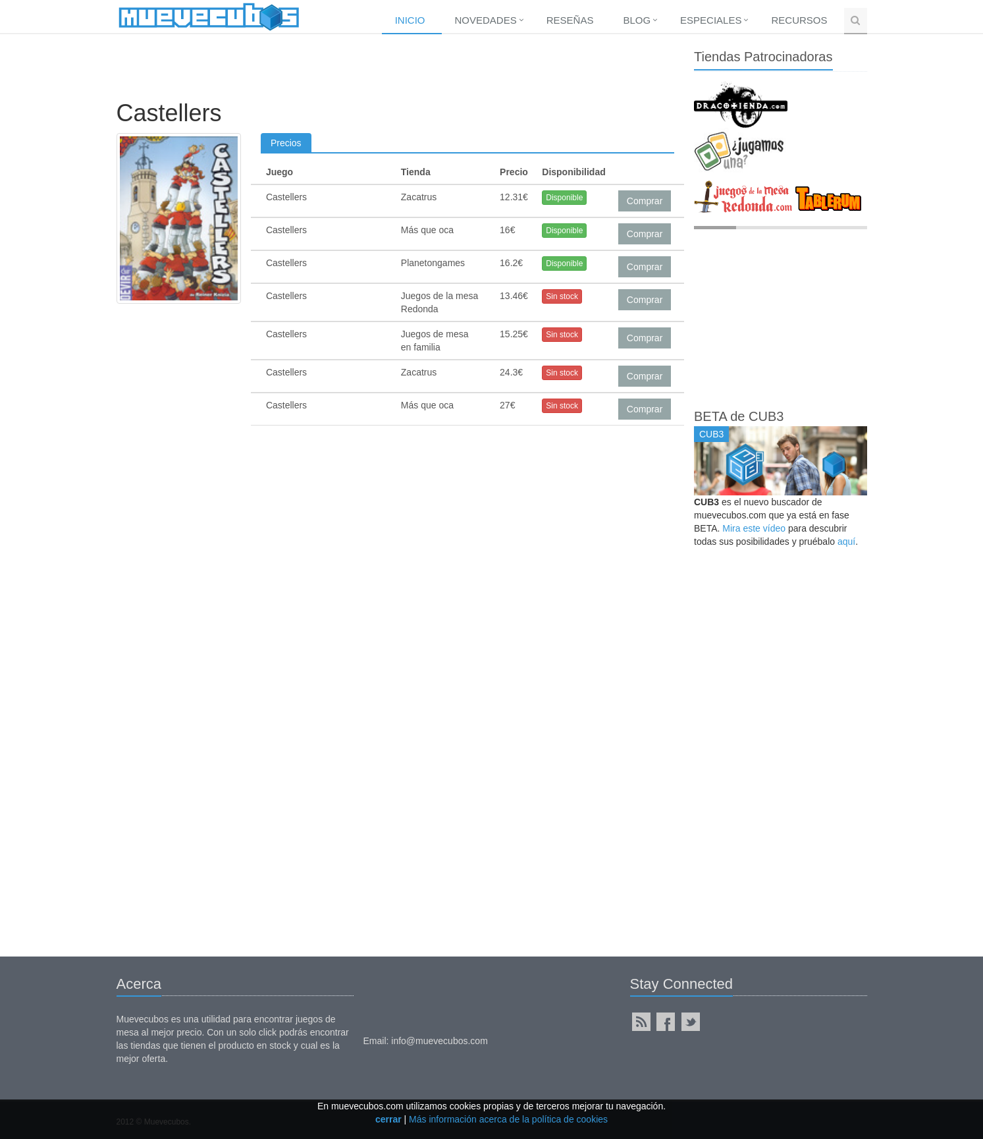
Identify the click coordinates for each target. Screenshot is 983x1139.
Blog (637, 20)
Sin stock (562, 296)
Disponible (564, 197)
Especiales (710, 20)
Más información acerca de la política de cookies (508, 1119)
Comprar (644, 201)
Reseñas (570, 20)
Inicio (410, 20)
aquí (846, 541)
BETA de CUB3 (739, 416)
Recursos (799, 20)
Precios (286, 143)
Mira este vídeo (753, 528)
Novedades (486, 20)
